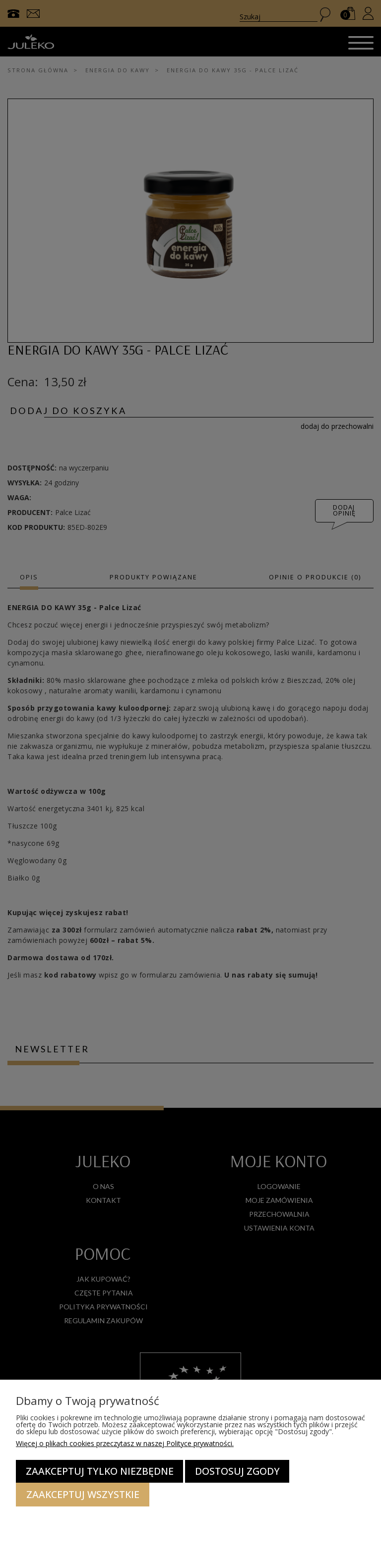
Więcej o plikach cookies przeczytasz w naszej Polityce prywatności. (125, 1443)
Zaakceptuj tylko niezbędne (100, 1471)
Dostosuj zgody (237, 1471)
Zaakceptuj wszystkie (82, 1494)
